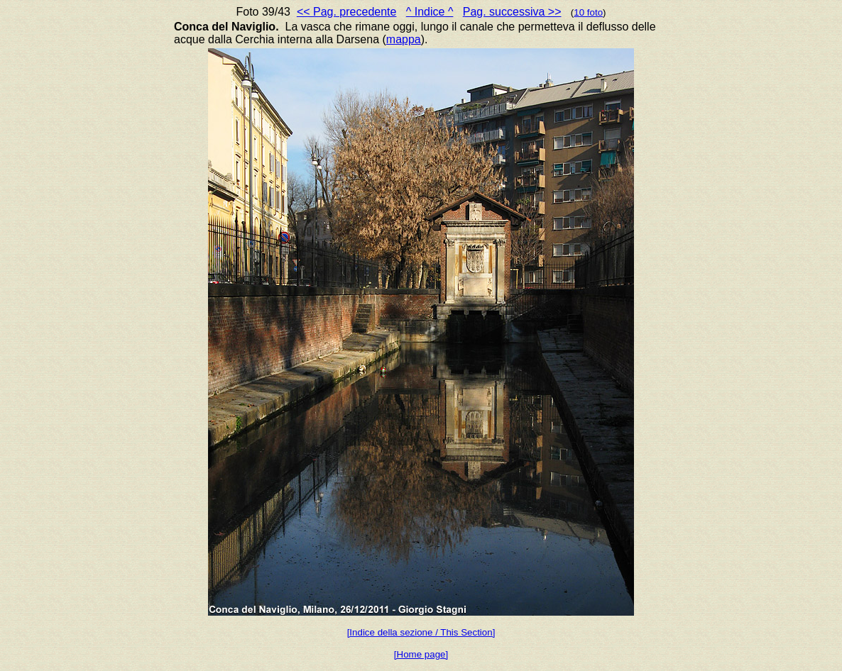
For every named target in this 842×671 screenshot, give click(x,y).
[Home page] (421, 654)
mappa (403, 39)
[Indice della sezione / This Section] (421, 632)
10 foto (588, 12)
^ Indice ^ (430, 12)
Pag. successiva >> (512, 12)
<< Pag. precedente (347, 12)
